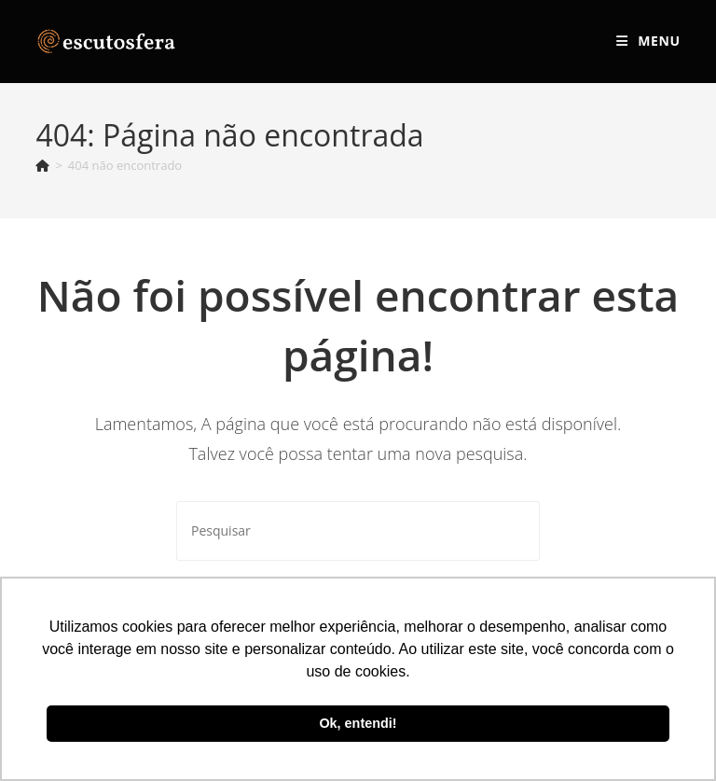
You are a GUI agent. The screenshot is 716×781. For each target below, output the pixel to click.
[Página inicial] (42, 165)
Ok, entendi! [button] (357, 723)
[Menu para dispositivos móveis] (648, 40)
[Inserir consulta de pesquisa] (358, 530)
